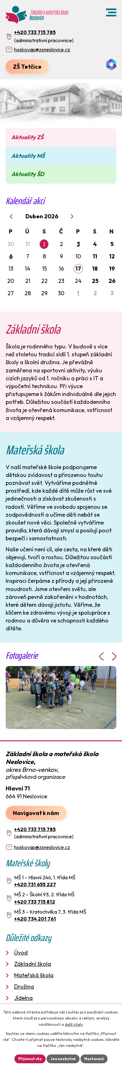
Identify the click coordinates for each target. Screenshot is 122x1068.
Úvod (21, 952)
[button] (111, 12)
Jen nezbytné (63, 1058)
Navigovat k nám (36, 813)
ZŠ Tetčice (27, 66)
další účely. (74, 1024)
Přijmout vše (30, 1058)
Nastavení (94, 1058)
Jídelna (23, 998)
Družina (24, 986)
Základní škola (32, 964)
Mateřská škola (33, 975)
